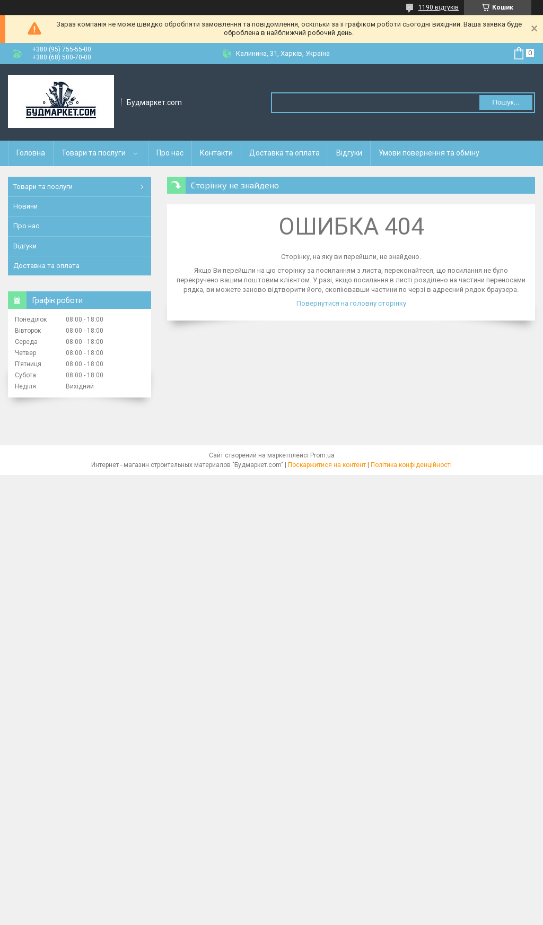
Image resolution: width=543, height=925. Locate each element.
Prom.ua (322, 455)
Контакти (216, 153)
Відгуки (349, 153)
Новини (25, 206)
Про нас (169, 153)
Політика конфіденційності (411, 465)
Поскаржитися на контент (327, 465)
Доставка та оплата (284, 153)
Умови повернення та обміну (429, 153)
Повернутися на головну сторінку (351, 303)
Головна (30, 153)
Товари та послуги (94, 153)
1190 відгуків (438, 7)
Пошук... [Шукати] (505, 102)
